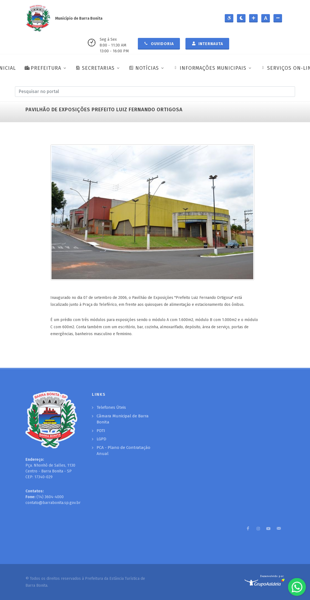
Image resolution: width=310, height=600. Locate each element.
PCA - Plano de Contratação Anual (123, 450)
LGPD (101, 438)
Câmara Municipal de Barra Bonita (123, 419)
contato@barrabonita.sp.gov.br (53, 502)
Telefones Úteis (111, 407)
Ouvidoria (159, 43)
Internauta (207, 43)
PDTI (101, 430)
